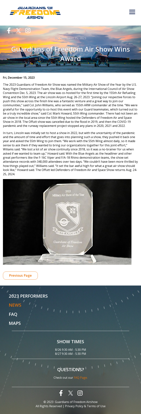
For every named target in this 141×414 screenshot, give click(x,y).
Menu (132, 12)
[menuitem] (10, 30)
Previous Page (20, 275)
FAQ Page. (81, 378)
